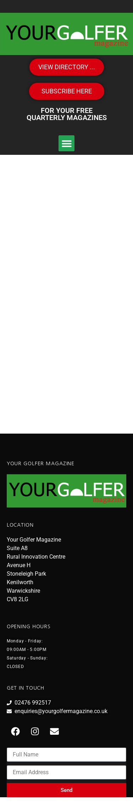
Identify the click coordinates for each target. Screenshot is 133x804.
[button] (66, 143)
